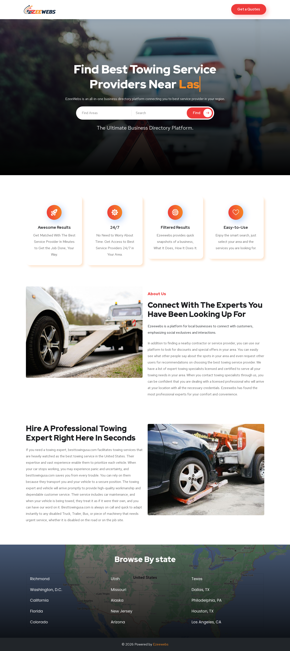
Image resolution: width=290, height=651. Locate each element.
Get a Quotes (248, 9)
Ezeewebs (160, 644)
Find (202, 113)
